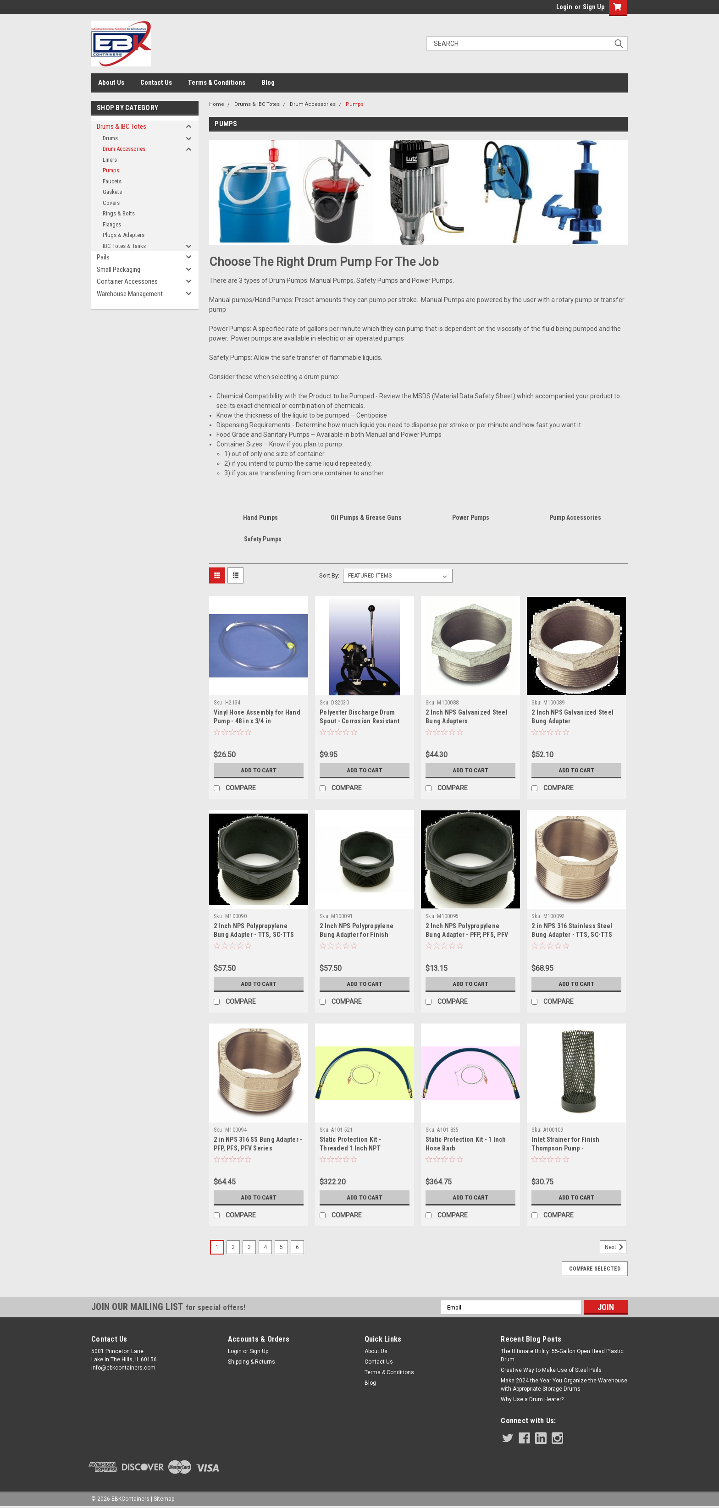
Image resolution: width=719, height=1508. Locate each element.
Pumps (111, 170)
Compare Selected (594, 1269)
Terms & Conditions (216, 82)
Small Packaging (118, 269)
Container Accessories (127, 281)
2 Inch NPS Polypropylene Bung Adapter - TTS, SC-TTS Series (254, 934)
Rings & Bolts (119, 213)
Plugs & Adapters (123, 234)
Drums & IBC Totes (121, 126)
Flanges (112, 224)
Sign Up (593, 7)
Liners (110, 159)
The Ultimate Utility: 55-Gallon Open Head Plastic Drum (562, 1355)
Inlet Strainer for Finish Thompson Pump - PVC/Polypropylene (565, 1148)
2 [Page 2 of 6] (233, 1247)
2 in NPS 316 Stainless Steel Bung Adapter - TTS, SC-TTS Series (571, 934)
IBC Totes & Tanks (124, 245)
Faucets (112, 181)
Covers (111, 202)
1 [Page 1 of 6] (217, 1247)
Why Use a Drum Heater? (532, 1399)
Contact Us (156, 82)
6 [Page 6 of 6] (297, 1247)
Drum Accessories (124, 148)
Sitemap (164, 1499)
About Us (111, 82)
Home (216, 104)
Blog (268, 82)
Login (564, 7)
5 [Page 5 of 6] (281, 1247)
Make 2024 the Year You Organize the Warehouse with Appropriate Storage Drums (564, 1384)
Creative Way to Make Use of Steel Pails (551, 1370)
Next (615, 1247)
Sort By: (329, 575)
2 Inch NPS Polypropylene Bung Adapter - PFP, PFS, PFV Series (467, 934)
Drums (110, 138)
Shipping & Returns (251, 1362)
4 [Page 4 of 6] (265, 1247)
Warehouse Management (130, 294)
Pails (103, 257)
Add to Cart (258, 770)
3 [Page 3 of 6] (249, 1247)
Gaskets (112, 191)
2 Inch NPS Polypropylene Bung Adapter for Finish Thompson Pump (356, 934)
